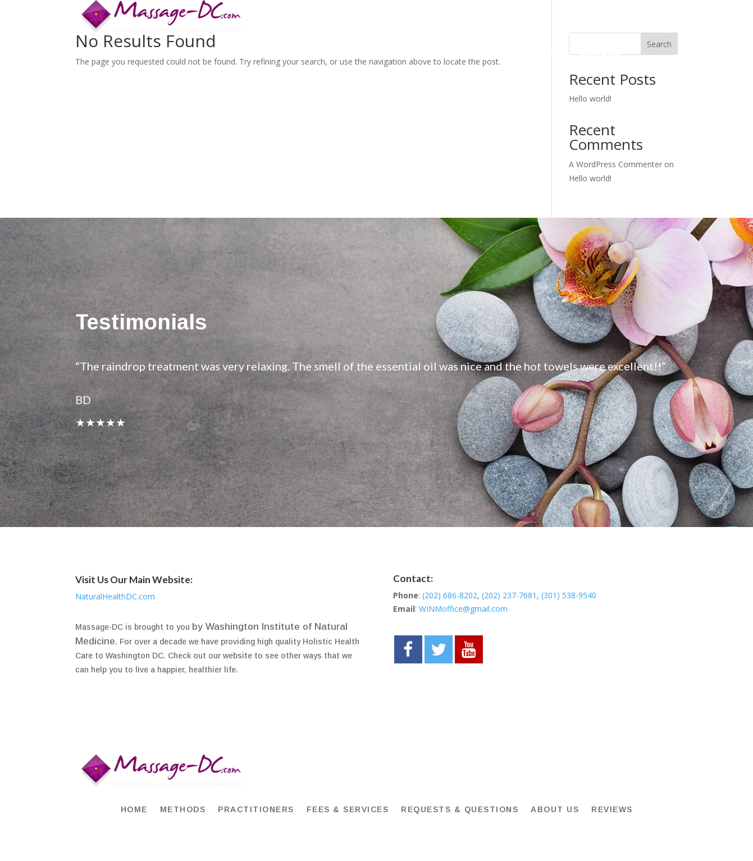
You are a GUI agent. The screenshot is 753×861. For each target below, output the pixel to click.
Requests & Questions (456, 55)
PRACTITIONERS (263, 55)
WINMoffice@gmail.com (463, 608)
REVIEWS (600, 55)
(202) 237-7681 (509, 595)
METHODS (193, 55)
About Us (546, 55)
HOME (146, 55)
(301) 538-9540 (568, 595)
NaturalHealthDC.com (115, 596)
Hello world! (590, 98)
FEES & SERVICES (349, 55)
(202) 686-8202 (449, 595)
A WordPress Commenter (615, 164)
